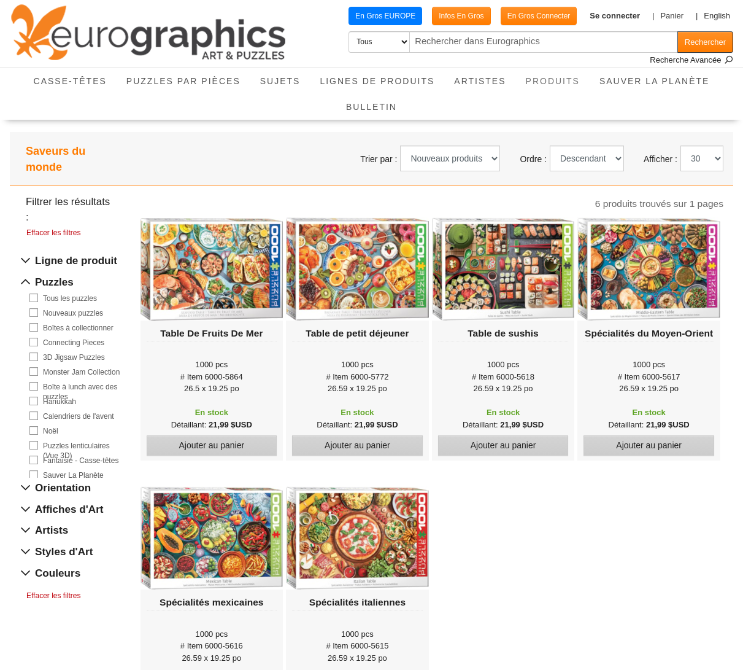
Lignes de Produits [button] (377, 81)
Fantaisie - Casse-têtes (80, 460)
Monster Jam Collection (81, 372)
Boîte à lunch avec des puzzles (80, 387)
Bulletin (371, 107)
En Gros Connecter (520, 16)
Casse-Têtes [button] (70, 81)
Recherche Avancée (691, 59)
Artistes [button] (480, 81)
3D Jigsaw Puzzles (74, 357)
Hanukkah (59, 401)
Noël (50, 431)
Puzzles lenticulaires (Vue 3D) (76, 446)
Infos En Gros (442, 16)
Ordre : (533, 159)
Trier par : (378, 159)
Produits (558, 77)
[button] (606, 16)
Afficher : (660, 159)
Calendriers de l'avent (78, 416)
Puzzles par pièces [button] (183, 81)
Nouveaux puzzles (73, 313)
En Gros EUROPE (367, 16)
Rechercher (705, 42)
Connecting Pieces (73, 342)
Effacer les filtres (53, 232)
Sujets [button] (280, 81)
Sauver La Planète (654, 81)
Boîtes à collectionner (78, 328)
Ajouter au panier (211, 445)
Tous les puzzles (70, 298)
